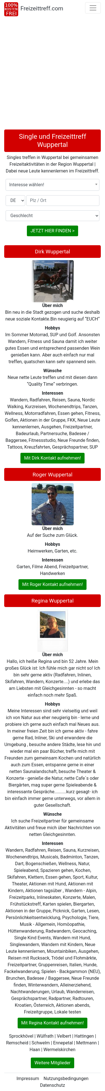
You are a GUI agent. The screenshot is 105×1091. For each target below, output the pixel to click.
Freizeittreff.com (41, 8)
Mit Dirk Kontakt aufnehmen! (52, 458)
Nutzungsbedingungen (66, 1078)
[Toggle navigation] (93, 7)
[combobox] (52, 185)
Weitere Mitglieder (52, 1062)
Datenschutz (52, 1085)
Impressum (28, 1078)
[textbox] (52, 184)
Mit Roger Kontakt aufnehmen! (52, 584)
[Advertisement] (52, 74)
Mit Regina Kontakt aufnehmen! (52, 1023)
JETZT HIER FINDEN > (52, 230)
